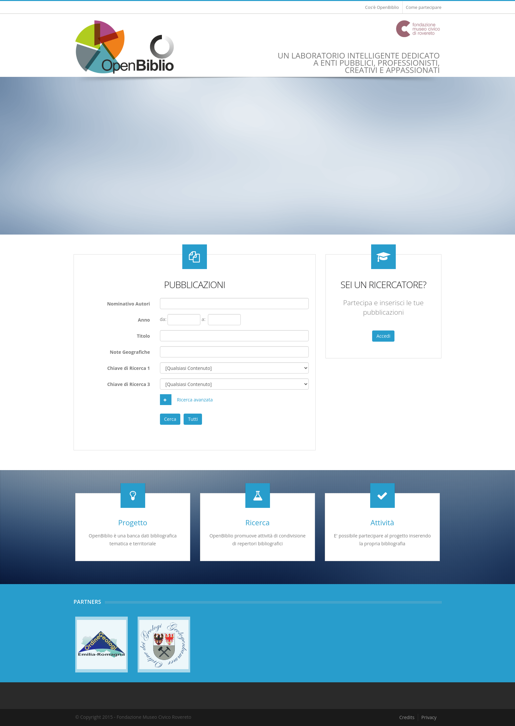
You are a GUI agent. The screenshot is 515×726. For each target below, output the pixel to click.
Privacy (429, 717)
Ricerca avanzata (186, 400)
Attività (382, 522)
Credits (406, 717)
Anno (144, 320)
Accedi (383, 336)
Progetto (132, 522)
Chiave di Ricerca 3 (128, 384)
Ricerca (257, 522)
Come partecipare (423, 7)
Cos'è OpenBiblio (382, 7)
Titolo (143, 336)
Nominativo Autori (128, 304)
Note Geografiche (130, 352)
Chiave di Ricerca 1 (128, 368)
